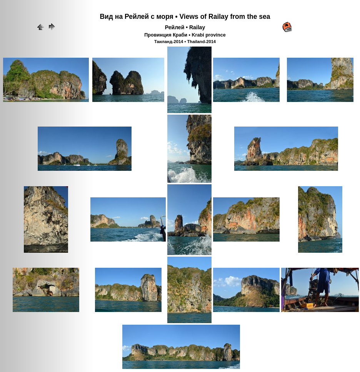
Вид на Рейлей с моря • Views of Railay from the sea (185, 16)
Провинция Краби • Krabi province (184, 35)
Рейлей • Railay (185, 27)
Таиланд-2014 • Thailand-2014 (185, 41)
